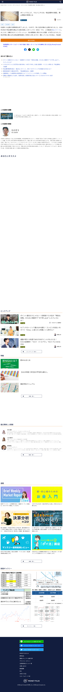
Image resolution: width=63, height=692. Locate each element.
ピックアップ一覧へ (32, 351)
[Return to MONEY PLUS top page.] (31, 1)
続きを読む (31, 40)
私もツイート (56, 30)
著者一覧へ (31, 454)
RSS (21, 671)
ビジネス (10, 5)
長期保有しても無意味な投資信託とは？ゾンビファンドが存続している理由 (24, 73)
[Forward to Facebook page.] (31, 645)
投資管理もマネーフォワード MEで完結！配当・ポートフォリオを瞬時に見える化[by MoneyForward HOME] (32, 45)
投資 (2, 24)
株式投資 (7, 24)
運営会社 (22, 656)
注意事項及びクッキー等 (26, 663)
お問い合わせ (23, 666)
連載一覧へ (31, 561)
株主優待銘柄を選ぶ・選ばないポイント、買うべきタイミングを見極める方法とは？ (27, 69)
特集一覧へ (31, 396)
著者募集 (22, 668)
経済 (13, 24)
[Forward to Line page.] (31, 641)
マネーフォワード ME (25, 676)
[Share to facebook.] (25, 49)
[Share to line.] (33, 49)
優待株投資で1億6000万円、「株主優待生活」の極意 (18, 71)
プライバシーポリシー (25, 661)
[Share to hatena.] (37, 49)
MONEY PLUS (3, 5)
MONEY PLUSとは (24, 653)
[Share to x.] (29, 49)
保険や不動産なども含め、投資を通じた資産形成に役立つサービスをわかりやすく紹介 (28, 75)
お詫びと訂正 (23, 673)
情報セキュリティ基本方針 (26, 658)
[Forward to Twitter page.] (31, 649)
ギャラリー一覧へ (31, 626)
